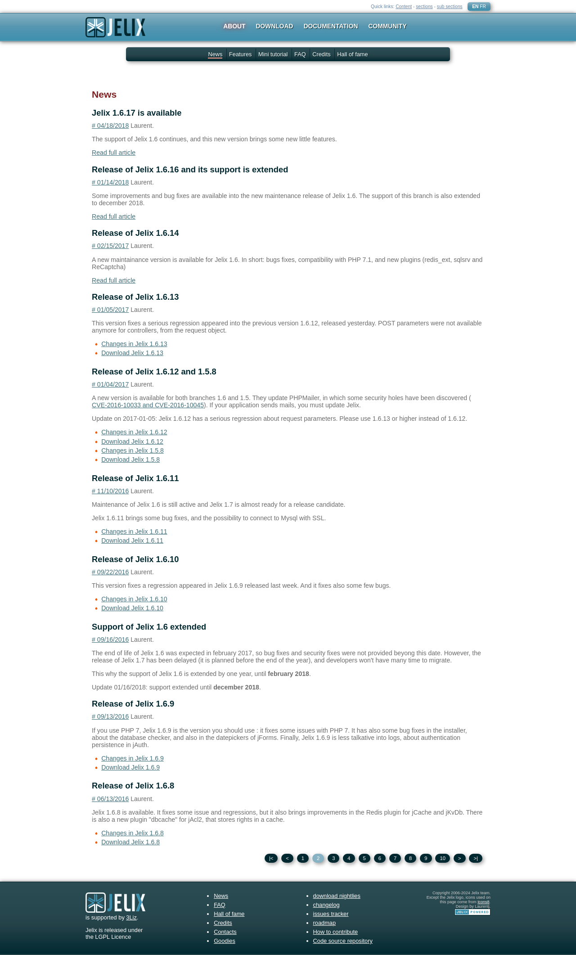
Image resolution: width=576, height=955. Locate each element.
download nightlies (336, 895)
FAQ (300, 54)
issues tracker (331, 913)
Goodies (224, 940)
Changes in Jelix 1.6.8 (132, 833)
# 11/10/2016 (110, 491)
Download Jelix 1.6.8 (130, 842)
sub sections (450, 6)
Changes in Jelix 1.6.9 (132, 758)
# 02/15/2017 (110, 245)
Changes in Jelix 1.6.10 (134, 599)
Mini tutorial (273, 54)
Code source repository (343, 940)
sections (424, 6)
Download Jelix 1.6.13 (132, 352)
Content (404, 6)
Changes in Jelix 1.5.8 (132, 450)
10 (443, 858)
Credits (321, 54)
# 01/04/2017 (110, 384)
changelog (326, 904)
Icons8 (483, 902)
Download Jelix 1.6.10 (132, 608)
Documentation (331, 26)
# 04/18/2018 (110, 125)
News (215, 54)
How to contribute (335, 931)
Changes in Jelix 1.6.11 (134, 531)
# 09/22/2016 (110, 572)
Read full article (113, 152)
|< (271, 858)
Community (388, 26)
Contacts (225, 931)
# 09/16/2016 (110, 639)
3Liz (131, 917)
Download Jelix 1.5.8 (130, 459)
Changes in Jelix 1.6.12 (134, 432)
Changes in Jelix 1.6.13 (134, 343)
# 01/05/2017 (110, 309)
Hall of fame (352, 54)
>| (475, 858)
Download (274, 26)
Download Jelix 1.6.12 (132, 441)
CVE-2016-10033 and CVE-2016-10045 (148, 405)
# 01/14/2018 (110, 182)
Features (240, 54)
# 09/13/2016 (110, 716)
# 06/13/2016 (110, 798)
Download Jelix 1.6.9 (130, 767)
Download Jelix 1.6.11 (132, 540)
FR (483, 6)
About (234, 26)
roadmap (324, 922)
